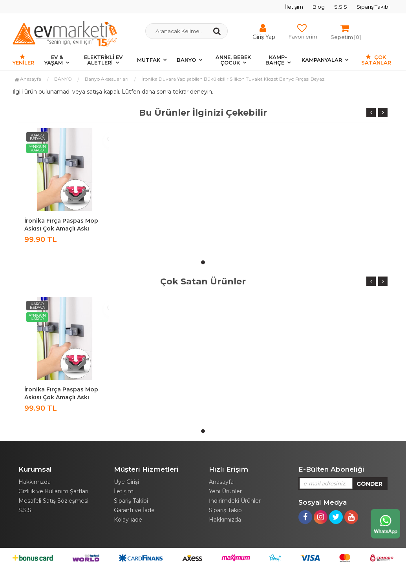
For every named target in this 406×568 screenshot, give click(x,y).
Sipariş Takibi (373, 7)
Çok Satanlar (376, 60)
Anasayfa (28, 79)
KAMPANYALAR (322, 60)
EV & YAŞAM (53, 60)
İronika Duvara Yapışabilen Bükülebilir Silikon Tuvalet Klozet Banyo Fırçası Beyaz (233, 79)
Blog (319, 7)
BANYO (186, 60)
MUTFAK (148, 60)
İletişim (294, 7)
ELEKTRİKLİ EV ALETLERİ (103, 60)
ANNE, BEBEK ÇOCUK (233, 60)
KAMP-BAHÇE (276, 60)
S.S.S (340, 7)
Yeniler (23, 60)
